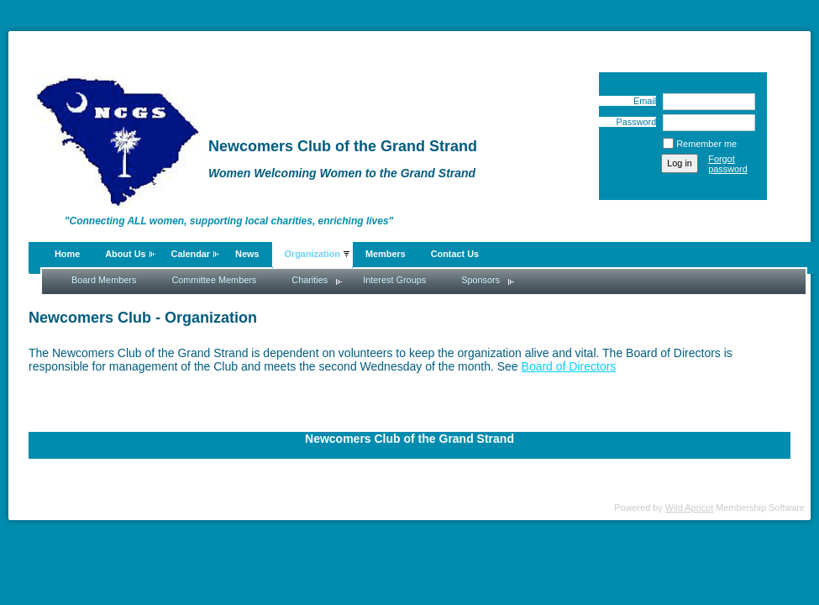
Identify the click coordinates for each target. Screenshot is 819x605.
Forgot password (728, 164)
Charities (309, 280)
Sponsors (480, 280)
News (247, 254)
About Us (125, 254)
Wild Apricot (689, 507)
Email (641, 101)
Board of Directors (569, 366)
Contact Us (455, 254)
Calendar (191, 254)
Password (633, 122)
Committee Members (213, 280)
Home (67, 254)
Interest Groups (394, 280)
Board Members (103, 280)
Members (385, 254)
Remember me (706, 144)
